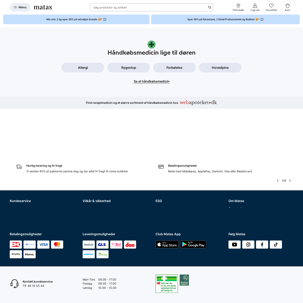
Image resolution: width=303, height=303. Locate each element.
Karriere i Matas (238, 191)
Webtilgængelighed (95, 191)
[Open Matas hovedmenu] (20, 7)
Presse (232, 175)
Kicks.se (233, 196)
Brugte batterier (93, 186)
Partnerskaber (165, 165)
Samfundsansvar (167, 159)
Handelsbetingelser (95, 159)
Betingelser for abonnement (101, 165)
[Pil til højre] (290, 132)
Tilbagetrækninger (22, 180)
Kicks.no (234, 201)
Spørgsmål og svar (22, 159)
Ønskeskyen (18, 201)
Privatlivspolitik (92, 170)
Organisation (236, 159)
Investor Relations (240, 165)
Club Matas (17, 191)
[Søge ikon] (209, 7)
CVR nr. (233, 212)
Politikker (162, 175)
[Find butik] (238, 7)
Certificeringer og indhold (172, 170)
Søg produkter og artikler (110, 7)
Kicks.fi (233, 207)
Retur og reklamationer (25, 170)
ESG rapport (164, 180)
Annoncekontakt (239, 180)
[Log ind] (255, 7)
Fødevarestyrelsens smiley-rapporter (107, 180)
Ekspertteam (18, 186)
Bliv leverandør (238, 217)
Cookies (88, 175)
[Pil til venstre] (277, 132)
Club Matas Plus (20, 196)
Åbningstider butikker (24, 175)
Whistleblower (237, 170)
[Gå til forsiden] (43, 7)
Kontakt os (17, 165)
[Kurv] (287, 7)
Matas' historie (238, 186)
